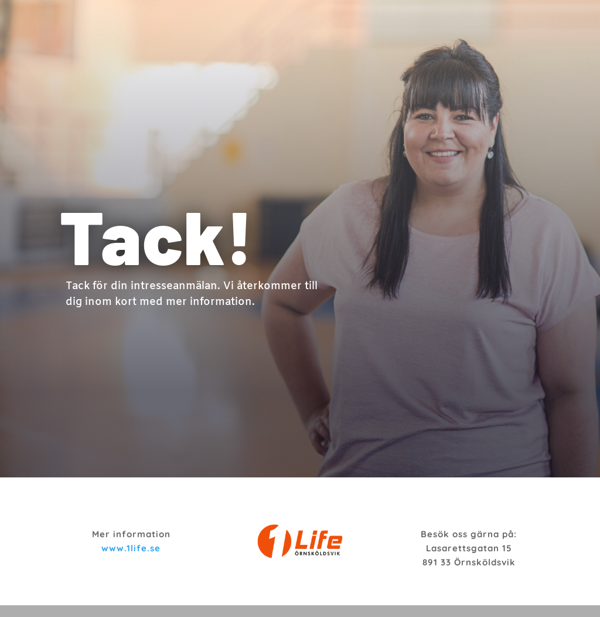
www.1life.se (131, 548)
